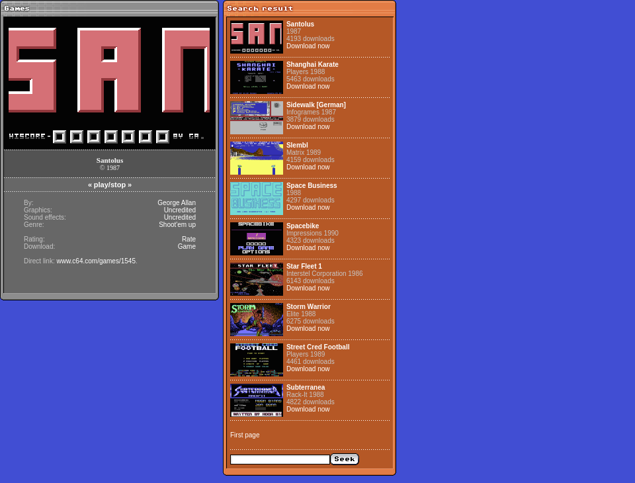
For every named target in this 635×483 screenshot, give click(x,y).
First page (244, 435)
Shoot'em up (177, 224)
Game (187, 246)
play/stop (110, 185)
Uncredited (180, 210)
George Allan (176, 202)
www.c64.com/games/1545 (96, 261)
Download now (308, 46)
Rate (189, 239)
